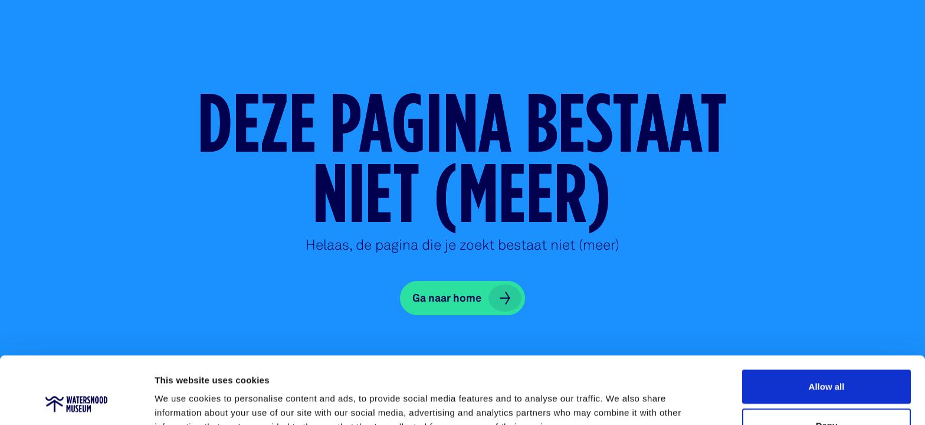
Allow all (827, 323)
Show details (619, 402)
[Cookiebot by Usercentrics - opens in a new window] (76, 402)
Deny (827, 362)
